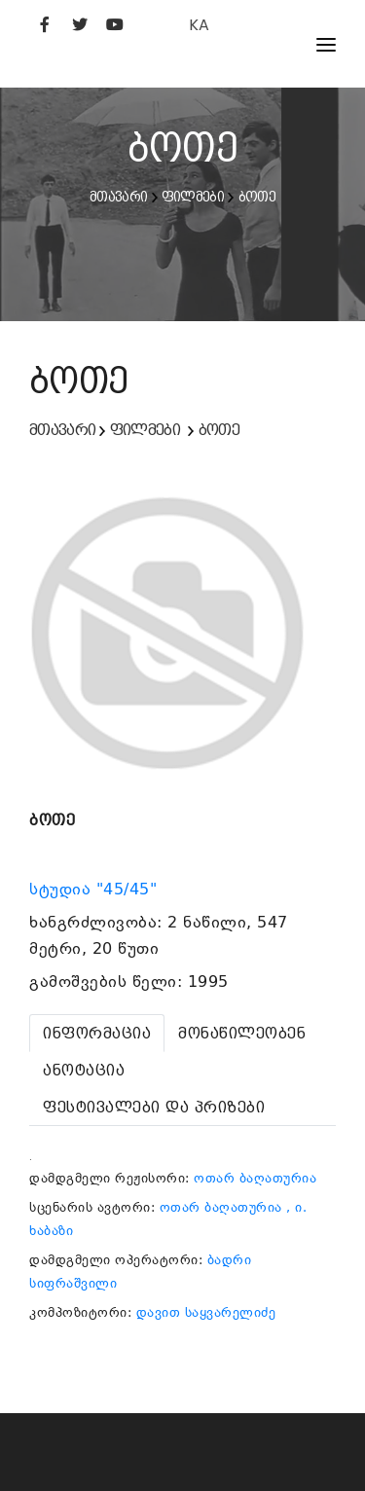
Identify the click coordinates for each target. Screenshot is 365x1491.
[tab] (96, 1033)
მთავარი (118, 196)
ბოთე (256, 196)
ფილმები (193, 196)
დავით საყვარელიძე (206, 1312)
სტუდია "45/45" (96, 889)
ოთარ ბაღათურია (255, 1178)
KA (199, 25)
